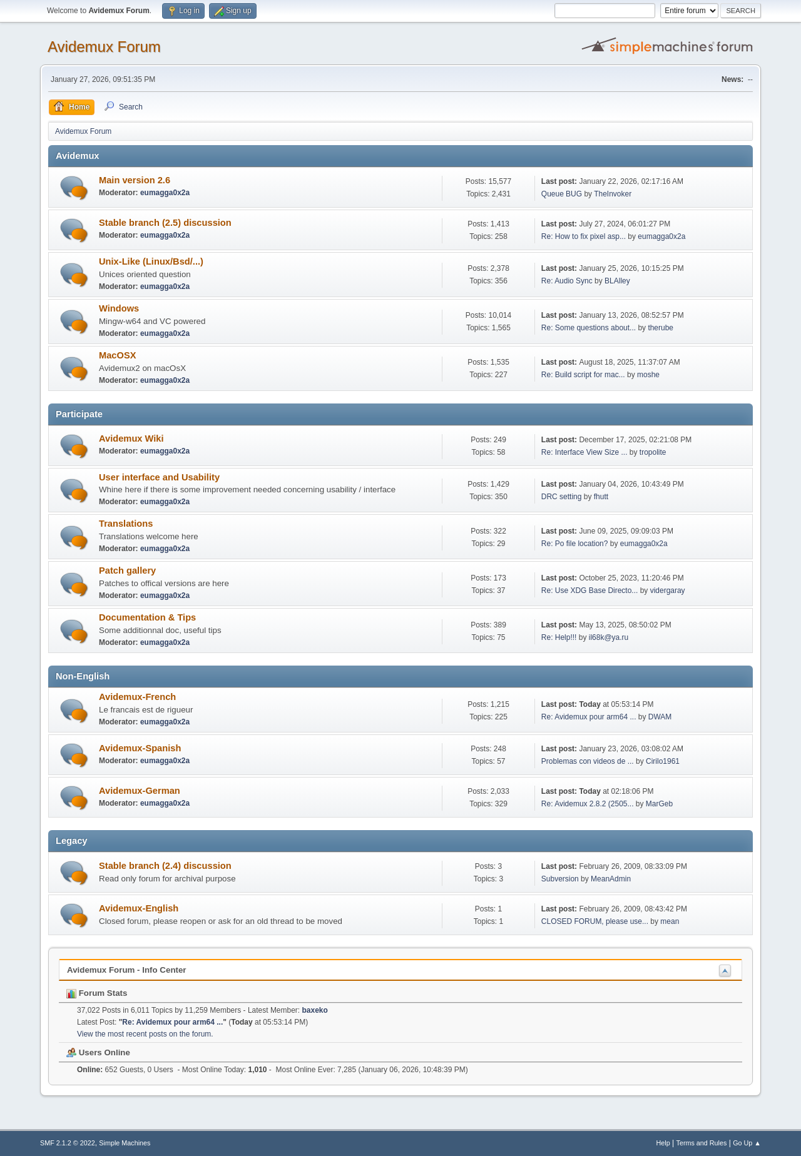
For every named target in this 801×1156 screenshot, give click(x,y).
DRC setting (561, 496)
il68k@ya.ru (608, 637)
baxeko (315, 1010)
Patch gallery (127, 570)
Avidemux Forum (104, 46)
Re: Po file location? (574, 543)
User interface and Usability (159, 477)
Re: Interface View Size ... (584, 452)
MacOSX (117, 355)
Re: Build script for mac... (583, 374)
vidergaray (667, 590)
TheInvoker (612, 194)
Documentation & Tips (147, 617)
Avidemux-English (138, 908)
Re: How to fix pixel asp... (583, 236)
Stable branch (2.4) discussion (165, 866)
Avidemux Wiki (131, 439)
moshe (648, 374)
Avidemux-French (137, 697)
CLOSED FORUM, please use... (594, 921)
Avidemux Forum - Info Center (126, 970)
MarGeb (659, 803)
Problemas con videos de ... (587, 761)
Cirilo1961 (663, 761)
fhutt (601, 496)
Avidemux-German (139, 791)
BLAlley (617, 280)
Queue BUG (561, 194)
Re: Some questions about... (588, 327)
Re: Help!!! (559, 637)
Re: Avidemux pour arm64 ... (588, 716)
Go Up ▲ (747, 1143)
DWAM (660, 716)
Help (663, 1143)
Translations (126, 524)
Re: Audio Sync (567, 280)
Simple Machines (124, 1143)
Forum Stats (96, 993)
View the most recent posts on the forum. (145, 1034)
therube (660, 327)
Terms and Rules (701, 1143)
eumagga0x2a (165, 192)
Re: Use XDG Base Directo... (589, 590)
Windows (119, 308)
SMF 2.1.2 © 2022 (67, 1143)
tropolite (653, 452)
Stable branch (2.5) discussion (165, 223)
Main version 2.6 (134, 180)
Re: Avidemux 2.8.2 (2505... (587, 803)
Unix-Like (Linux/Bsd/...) (151, 261)
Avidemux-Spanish (140, 748)
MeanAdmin (611, 879)
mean (669, 921)
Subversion (560, 879)
